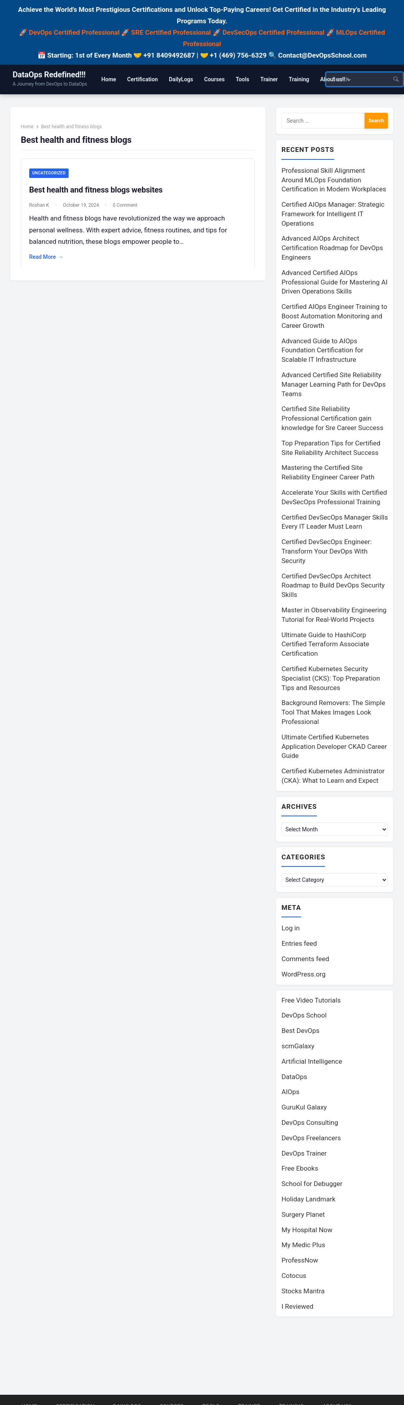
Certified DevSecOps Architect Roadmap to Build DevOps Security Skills (333, 585)
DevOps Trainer (304, 1153)
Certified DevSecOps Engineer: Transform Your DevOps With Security (326, 551)
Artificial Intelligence (311, 1061)
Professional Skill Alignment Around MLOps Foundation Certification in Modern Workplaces (333, 180)
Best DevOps (300, 1031)
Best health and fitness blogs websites (96, 190)
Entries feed (299, 943)
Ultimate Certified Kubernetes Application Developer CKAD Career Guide (334, 746)
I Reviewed (297, 1306)
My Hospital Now (306, 1230)
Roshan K (40, 205)
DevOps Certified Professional (74, 32)
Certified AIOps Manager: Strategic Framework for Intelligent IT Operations (332, 213)
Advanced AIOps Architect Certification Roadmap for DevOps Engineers (332, 247)
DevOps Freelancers (311, 1138)
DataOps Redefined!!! (49, 74)
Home (27, 126)
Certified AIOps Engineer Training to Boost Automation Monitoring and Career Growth (334, 316)
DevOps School (303, 1015)
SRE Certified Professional (171, 32)
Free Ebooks (299, 1168)
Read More (47, 257)
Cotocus (293, 1276)
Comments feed (305, 959)
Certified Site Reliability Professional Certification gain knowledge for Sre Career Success (332, 418)
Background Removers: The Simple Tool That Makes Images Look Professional (333, 712)
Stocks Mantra (302, 1291)
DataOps (294, 1077)
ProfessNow (299, 1260)
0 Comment (125, 205)
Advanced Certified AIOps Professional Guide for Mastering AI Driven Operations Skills (334, 282)
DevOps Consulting (309, 1122)
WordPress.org (303, 974)
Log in (290, 928)
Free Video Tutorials (310, 1000)
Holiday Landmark (308, 1199)
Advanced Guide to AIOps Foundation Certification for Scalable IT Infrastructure (322, 350)
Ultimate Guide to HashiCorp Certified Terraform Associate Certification (325, 644)
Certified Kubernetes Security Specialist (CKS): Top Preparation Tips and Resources (330, 678)
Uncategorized (49, 173)
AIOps (290, 1092)
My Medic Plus (303, 1245)
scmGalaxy (297, 1046)
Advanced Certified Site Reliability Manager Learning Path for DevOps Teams (333, 384)
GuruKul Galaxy (304, 1107)
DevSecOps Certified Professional (273, 32)
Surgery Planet (303, 1214)
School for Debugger (311, 1184)
